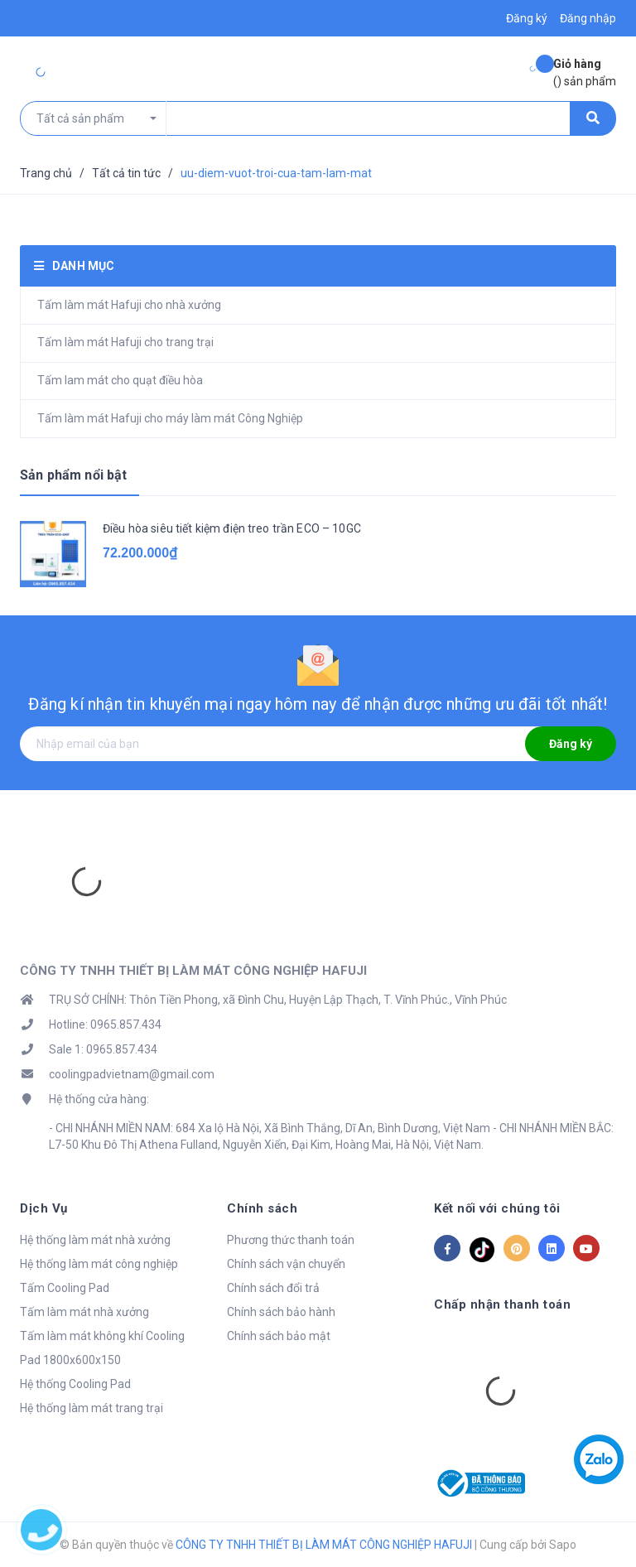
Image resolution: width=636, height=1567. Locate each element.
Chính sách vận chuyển (286, 1263)
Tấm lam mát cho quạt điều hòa (120, 380)
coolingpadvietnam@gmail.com (131, 1074)
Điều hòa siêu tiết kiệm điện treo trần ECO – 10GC (232, 528)
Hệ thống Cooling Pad (75, 1384)
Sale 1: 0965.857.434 (103, 1049)
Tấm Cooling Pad (64, 1288)
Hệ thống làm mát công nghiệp (99, 1263)
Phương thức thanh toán (290, 1239)
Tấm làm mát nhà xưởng (84, 1312)
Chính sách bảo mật (278, 1336)
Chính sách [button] (262, 1208)
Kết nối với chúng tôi (497, 1208)
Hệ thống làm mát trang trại (91, 1408)
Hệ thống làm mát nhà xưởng (95, 1239)
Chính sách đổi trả (273, 1288)
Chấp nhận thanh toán (502, 1304)
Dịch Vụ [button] (44, 1208)
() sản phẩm (584, 71)
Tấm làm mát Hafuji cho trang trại (125, 342)
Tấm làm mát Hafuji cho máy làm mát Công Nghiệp (170, 418)
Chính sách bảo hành (281, 1312)
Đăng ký (570, 743)
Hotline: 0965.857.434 (105, 1024)
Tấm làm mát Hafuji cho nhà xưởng (129, 304)
